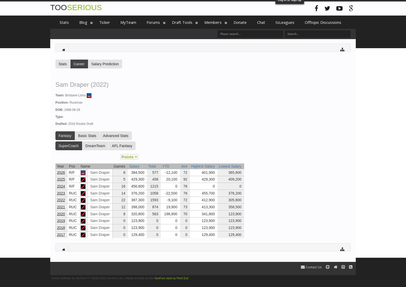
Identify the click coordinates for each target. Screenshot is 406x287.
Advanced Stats (115, 136)
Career (79, 64)
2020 (61, 214)
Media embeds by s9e (140, 278)
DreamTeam (95, 146)
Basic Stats (87, 136)
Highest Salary (203, 166)
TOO (76, 7)
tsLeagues (285, 22)
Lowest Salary (230, 166)
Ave (184, 166)
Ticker (104, 22)
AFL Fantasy (122, 146)
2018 (61, 228)
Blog (83, 22)
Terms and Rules (343, 278)
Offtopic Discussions (323, 22)
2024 (61, 186)
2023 (61, 193)
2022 (61, 200)
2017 (61, 235)
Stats (63, 64)
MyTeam (128, 22)
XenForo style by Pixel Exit (171, 278)
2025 (61, 179)
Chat (261, 22)
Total (152, 166)
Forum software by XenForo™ (88, 278)
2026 (61, 172)
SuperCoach (69, 146)
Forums (153, 22)
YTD (165, 166)
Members (213, 22)
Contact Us (311, 267)
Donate (240, 22)
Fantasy (65, 136)
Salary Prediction (105, 64)
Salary (134, 166)
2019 (61, 221)
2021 (61, 207)
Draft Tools (182, 22)
